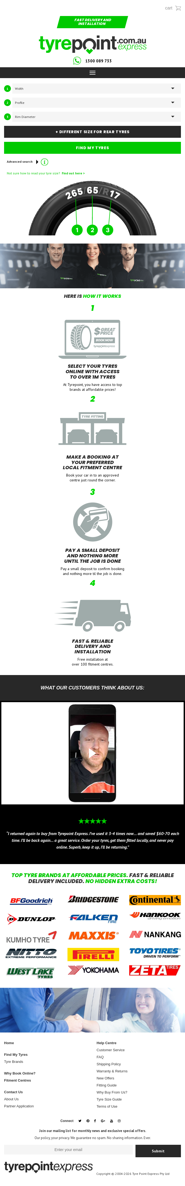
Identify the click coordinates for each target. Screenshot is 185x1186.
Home (9, 1043)
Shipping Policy (109, 1064)
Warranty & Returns (112, 1071)
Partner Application (19, 1106)
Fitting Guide (107, 1085)
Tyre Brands (13, 1062)
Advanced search (23, 161)
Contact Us (13, 1092)
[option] (92, 782)
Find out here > (72, 173)
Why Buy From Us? (112, 1092)
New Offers (105, 1078)
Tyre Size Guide (109, 1099)
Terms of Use (107, 1106)
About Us (11, 1099)
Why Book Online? (20, 1073)
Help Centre (106, 1043)
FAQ (100, 1057)
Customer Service (111, 1050)
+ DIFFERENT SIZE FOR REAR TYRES (92, 132)
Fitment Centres (17, 1080)
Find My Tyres (15, 1055)
